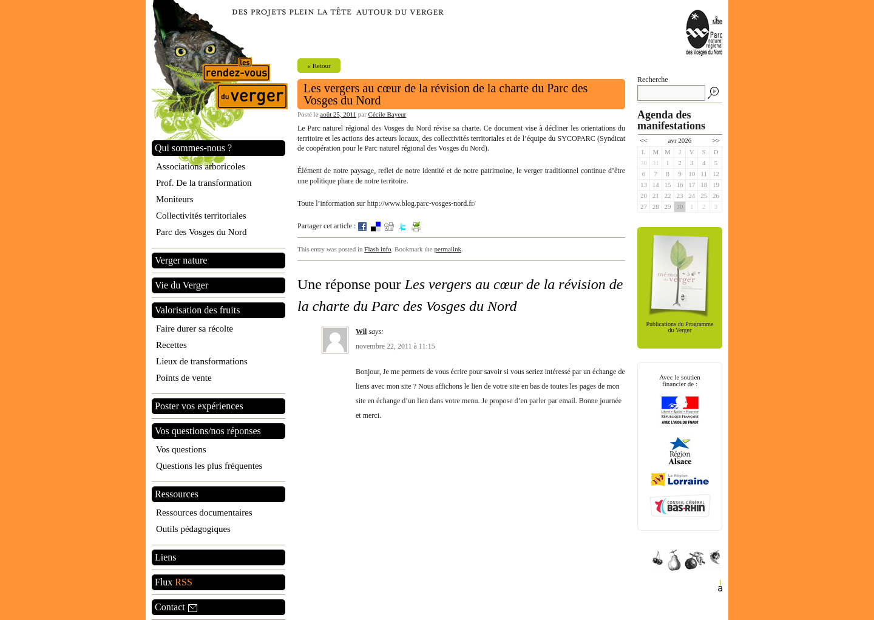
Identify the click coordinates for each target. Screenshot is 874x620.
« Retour (318, 65)
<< (643, 140)
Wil (361, 331)
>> (715, 140)
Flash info (377, 249)
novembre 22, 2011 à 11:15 (395, 346)
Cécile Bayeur (387, 114)
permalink (448, 249)
